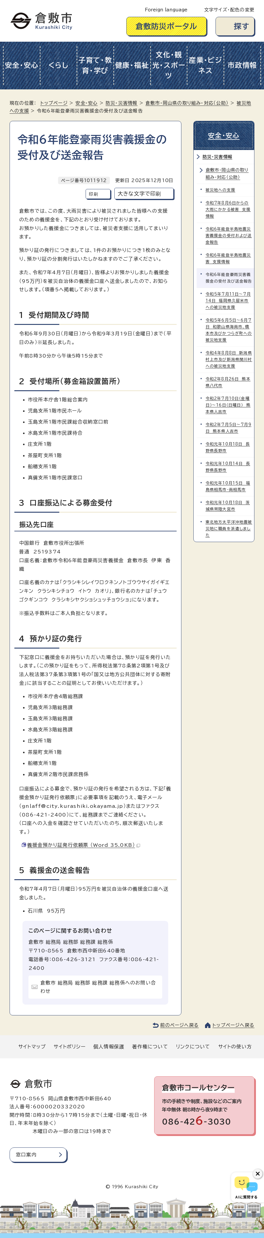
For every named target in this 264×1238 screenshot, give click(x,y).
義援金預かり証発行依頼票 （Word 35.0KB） (83, 845)
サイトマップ (32, 1046)
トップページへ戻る (233, 1025)
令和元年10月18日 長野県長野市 (228, 447)
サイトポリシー (69, 1046)
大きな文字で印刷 (139, 193)
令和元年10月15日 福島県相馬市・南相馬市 (228, 486)
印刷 (93, 194)
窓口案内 (26, 1154)
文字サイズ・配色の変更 (229, 9)
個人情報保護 (108, 1046)
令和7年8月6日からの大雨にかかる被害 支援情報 (228, 209)
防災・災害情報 (121, 103)
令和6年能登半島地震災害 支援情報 (228, 258)
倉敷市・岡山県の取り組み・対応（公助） (187, 103)
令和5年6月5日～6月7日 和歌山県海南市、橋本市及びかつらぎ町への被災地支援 (229, 330)
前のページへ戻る (179, 1025)
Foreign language (166, 9)
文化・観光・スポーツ (169, 65)
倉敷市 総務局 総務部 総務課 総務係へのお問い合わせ (98, 987)
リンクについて (193, 1046)
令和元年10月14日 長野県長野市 (228, 467)
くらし (58, 65)
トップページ (54, 103)
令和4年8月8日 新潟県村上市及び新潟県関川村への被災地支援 (229, 359)
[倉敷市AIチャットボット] (246, 1187)
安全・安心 (22, 65)
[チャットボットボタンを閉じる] (258, 1174)
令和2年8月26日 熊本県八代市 (228, 382)
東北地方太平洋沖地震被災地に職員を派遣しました (229, 528)
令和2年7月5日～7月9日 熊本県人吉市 (228, 428)
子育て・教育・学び (95, 65)
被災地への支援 (220, 190)
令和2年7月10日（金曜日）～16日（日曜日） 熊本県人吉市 (228, 405)
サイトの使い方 (235, 1046)
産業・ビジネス (205, 65)
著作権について (150, 1046)
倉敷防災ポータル (167, 26)
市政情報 (242, 65)
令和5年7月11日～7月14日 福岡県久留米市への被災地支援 (228, 300)
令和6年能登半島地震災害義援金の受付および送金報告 (229, 235)
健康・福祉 (132, 65)
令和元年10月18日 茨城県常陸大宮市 (228, 506)
